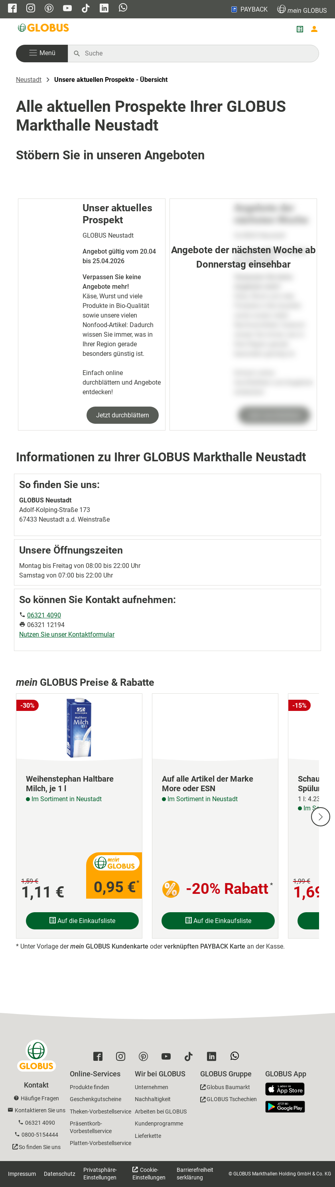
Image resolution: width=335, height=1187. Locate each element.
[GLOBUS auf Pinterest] (49, 9)
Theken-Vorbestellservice (100, 1111)
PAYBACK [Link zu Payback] (249, 9)
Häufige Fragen (40, 1098)
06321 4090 (44, 615)
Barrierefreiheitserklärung (195, 1174)
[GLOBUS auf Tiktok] (85, 9)
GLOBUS (302, 9)
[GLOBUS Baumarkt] (225, 1088)
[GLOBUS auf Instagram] (30, 9)
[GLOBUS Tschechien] (228, 1100)
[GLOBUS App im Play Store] (285, 1107)
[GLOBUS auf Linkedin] (104, 9)
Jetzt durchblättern (122, 415)
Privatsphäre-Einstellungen (100, 1174)
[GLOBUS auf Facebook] (12, 9)
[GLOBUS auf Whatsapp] (123, 8)
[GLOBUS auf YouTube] (67, 9)
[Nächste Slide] (320, 816)
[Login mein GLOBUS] (314, 29)
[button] (41, 53)
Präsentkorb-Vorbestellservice (91, 1127)
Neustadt (28, 79)
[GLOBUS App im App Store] (288, 1089)
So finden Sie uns (40, 1147)
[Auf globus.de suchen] (197, 53)
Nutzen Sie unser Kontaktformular (66, 634)
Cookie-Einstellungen (149, 1174)
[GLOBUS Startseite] (44, 29)
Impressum (22, 1174)
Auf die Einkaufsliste (82, 921)
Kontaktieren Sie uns (40, 1110)
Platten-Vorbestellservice (100, 1143)
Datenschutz (59, 1174)
